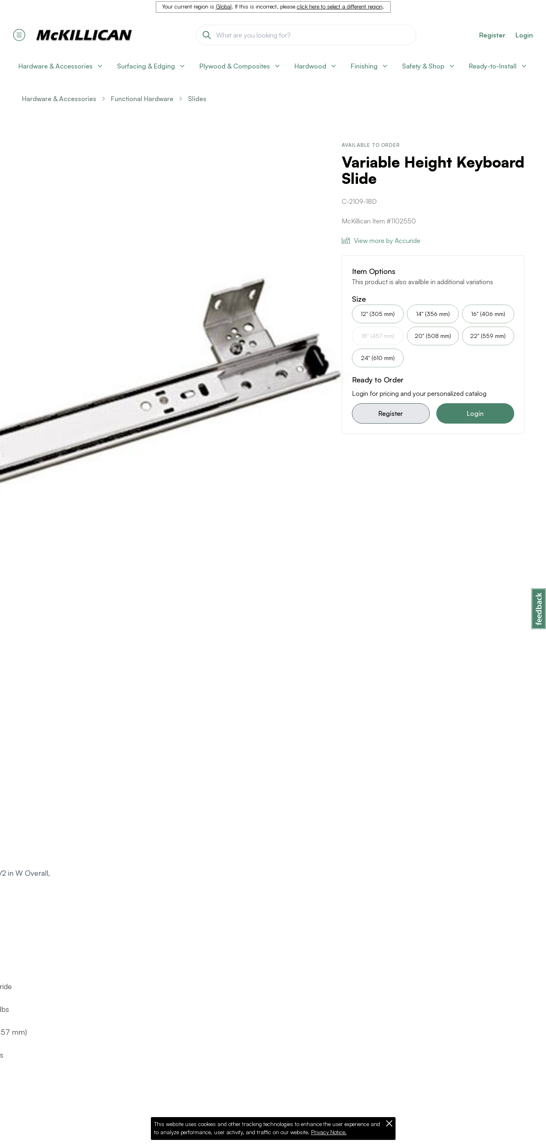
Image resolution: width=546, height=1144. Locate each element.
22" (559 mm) (488, 335)
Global (224, 6)
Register (390, 413)
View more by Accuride (381, 240)
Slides (197, 99)
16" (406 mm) (488, 313)
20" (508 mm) (433, 335)
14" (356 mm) (433, 313)
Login (524, 35)
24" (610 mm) (378, 357)
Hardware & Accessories (59, 99)
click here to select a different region (339, 6)
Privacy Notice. (329, 1132)
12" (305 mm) (377, 313)
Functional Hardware (142, 99)
